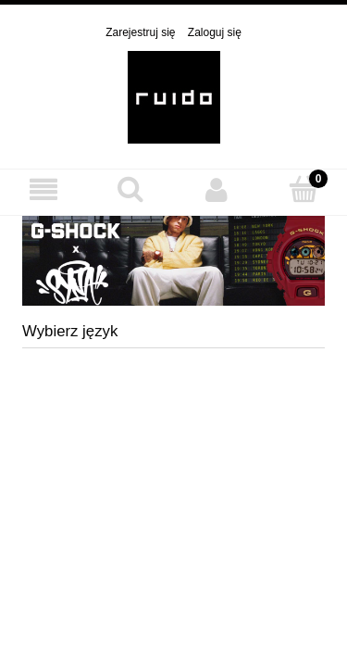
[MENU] (43, 189)
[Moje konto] (217, 189)
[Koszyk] (303, 189)
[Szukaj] (130, 189)
